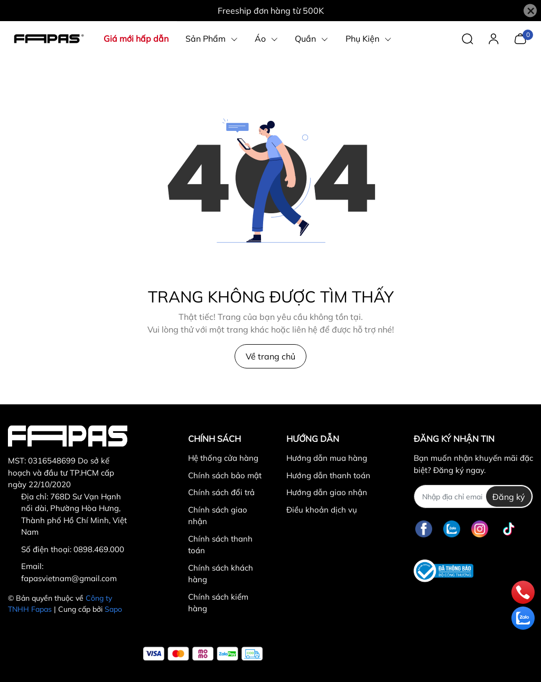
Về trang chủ (270, 356)
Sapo (113, 609)
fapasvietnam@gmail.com (69, 578)
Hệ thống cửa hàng (223, 458)
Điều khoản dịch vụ (321, 510)
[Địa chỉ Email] (473, 496)
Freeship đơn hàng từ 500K (271, 10)
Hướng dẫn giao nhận (326, 492)
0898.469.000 (98, 549)
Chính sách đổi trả (221, 492)
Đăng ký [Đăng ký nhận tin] (508, 496)
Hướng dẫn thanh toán (328, 475)
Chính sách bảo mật (225, 475)
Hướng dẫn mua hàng (326, 458)
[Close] (530, 10)
